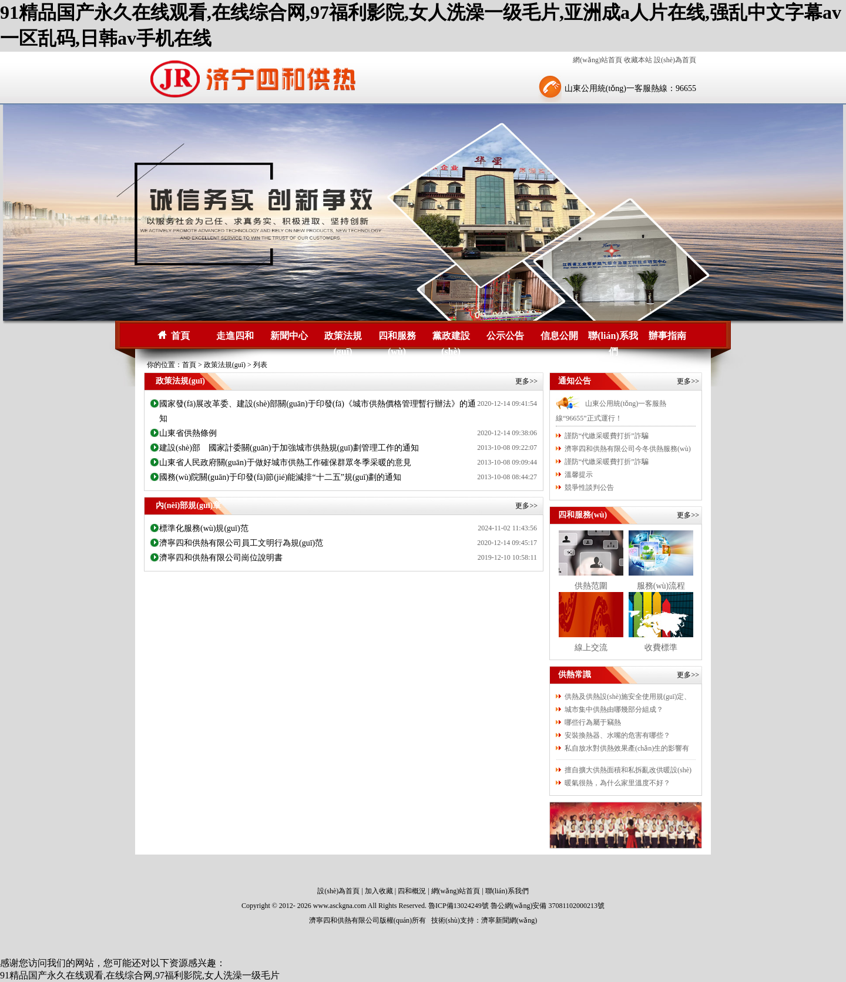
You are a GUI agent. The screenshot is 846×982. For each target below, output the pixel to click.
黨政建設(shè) (451, 337)
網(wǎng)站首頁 (597, 60)
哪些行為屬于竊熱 (593, 722)
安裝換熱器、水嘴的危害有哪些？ (617, 735)
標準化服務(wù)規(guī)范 (204, 528)
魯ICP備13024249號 (458, 906)
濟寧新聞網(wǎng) (509, 920)
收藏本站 (638, 60)
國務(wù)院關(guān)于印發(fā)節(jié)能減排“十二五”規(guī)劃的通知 (280, 477)
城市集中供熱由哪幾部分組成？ (614, 709)
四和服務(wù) (397, 337)
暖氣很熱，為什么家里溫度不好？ (617, 783)
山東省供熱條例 (188, 433)
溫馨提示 (579, 474)
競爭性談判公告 (589, 487)
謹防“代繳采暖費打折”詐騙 (607, 436)
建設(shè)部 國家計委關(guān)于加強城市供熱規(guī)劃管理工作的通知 (289, 447)
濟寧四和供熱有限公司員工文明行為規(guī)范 (241, 543)
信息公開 (559, 336)
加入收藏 (379, 891)
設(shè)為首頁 (675, 60)
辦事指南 (667, 336)
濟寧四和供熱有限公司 (344, 920)
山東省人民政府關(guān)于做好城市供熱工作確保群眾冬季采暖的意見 (285, 462)
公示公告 (505, 336)
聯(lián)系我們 (612, 337)
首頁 (180, 336)
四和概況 (412, 891)
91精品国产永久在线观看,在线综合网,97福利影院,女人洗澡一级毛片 (140, 975)
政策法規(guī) (343, 337)
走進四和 (235, 336)
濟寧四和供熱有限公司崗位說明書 (221, 557)
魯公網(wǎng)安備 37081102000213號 (548, 906)
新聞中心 (289, 336)
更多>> (526, 381)
